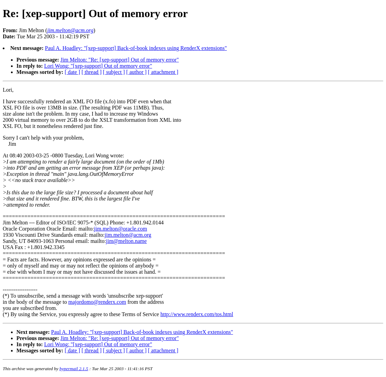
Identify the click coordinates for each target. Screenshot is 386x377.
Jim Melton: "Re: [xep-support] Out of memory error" (120, 60)
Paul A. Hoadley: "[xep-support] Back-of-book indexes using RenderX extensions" (136, 48)
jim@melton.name (126, 241)
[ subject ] (114, 72)
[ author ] (136, 72)
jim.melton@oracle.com (120, 229)
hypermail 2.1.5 (74, 368)
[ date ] (72, 72)
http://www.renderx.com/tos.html (196, 314)
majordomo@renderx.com (97, 302)
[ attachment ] (163, 72)
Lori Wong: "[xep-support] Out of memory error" (98, 66)
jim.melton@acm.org (128, 235)
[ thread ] (91, 72)
